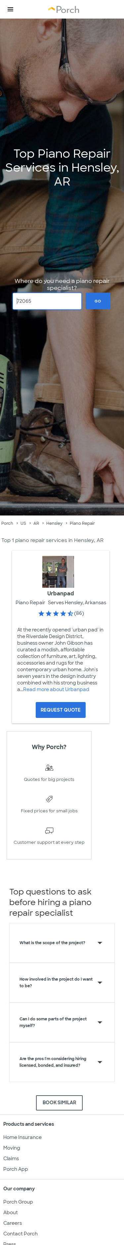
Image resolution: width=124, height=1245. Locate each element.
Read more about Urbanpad (56, 689)
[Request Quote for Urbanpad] (61, 710)
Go (98, 300)
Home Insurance (22, 1137)
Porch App (15, 1169)
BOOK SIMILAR (59, 1103)
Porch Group (18, 1202)
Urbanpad (60, 593)
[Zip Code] (47, 301)
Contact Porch (20, 1234)
